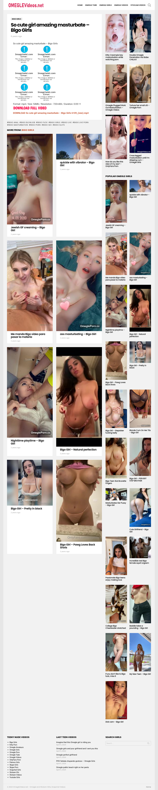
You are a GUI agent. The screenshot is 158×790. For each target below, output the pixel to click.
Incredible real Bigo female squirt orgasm (139, 561)
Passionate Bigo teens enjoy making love (115, 578)
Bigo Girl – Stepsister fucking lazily (115, 431)
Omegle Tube (91, 5)
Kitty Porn (13, 745)
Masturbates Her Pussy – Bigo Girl (116, 504)
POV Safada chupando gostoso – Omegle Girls (75, 761)
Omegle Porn (15, 752)
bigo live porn (81, 122)
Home (80, 5)
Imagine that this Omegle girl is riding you (73, 742)
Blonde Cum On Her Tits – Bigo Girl (140, 431)
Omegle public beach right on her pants (72, 767)
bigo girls (55, 122)
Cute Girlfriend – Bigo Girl (139, 530)
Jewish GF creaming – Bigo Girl (28, 229)
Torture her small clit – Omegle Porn (140, 106)
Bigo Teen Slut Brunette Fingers (116, 482)
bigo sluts (59, 125)
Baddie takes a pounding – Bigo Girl (139, 627)
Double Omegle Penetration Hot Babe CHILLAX (139, 57)
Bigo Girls (28, 130)
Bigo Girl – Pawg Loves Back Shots (77, 546)
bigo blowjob (28, 122)
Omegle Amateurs (17, 747)
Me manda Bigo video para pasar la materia (28, 335)
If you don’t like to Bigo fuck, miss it (116, 675)
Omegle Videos (121, 5)
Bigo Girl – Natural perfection (78, 449)
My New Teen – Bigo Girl (140, 674)
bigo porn (35, 125)
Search (148, 744)
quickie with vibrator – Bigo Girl (77, 164)
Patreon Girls (15, 762)
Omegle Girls (105, 5)
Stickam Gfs (14, 772)
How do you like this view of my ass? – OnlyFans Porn (114, 163)
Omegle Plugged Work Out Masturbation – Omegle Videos (116, 107)
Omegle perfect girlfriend (66, 755)
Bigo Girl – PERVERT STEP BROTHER (138, 479)
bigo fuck (43, 122)
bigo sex (47, 125)
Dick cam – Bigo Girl (115, 722)
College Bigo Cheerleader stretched (116, 627)
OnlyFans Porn (15, 760)
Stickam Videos (138, 5)
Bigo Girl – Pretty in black (26, 508)
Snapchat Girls (15, 770)
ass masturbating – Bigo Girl (78, 334)
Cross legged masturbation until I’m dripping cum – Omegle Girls (140, 159)
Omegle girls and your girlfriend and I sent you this (77, 748)
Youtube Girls (15, 777)
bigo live (67, 122)
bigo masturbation (18, 125)
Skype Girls (14, 765)
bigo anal (13, 122)
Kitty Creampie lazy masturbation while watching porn (114, 57)
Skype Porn (14, 767)
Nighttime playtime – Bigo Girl (27, 442)
